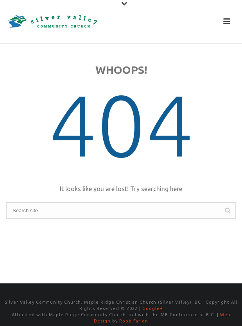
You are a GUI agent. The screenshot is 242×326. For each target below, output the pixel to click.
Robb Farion (133, 321)
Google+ (152, 308)
